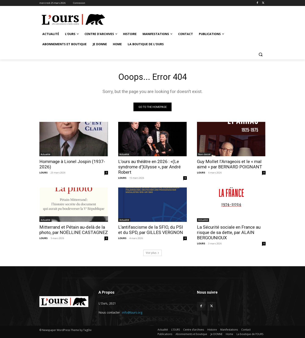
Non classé (204, 154)
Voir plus (152, 253)
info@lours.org (132, 312)
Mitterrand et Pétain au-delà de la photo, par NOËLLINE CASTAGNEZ (73, 230)
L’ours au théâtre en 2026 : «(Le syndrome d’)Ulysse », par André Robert (149, 167)
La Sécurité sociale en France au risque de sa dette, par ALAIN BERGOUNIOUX (229, 232)
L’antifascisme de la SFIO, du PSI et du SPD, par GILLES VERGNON (151, 230)
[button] (260, 54)
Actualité (45, 154)
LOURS (43, 172)
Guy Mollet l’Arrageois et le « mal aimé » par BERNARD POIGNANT (229, 164)
